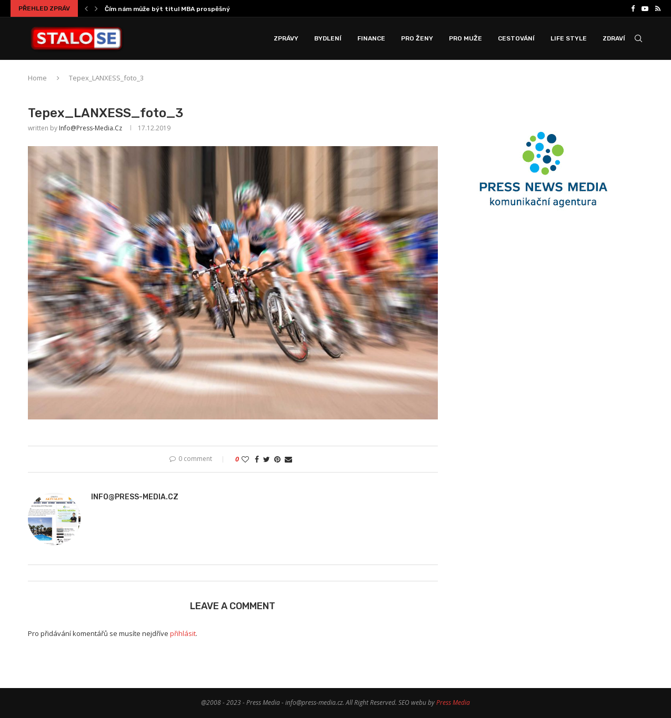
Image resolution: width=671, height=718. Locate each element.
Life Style (568, 38)
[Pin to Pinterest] (277, 459)
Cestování (516, 38)
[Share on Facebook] (257, 459)
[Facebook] (633, 8)
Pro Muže (465, 38)
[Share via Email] (288, 459)
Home (37, 78)
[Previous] (86, 8)
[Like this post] (245, 459)
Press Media (453, 702)
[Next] (96, 8)
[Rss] (657, 8)
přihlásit (183, 633)
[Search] (638, 38)
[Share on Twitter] (266, 459)
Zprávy (286, 38)
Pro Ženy (417, 38)
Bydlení (328, 38)
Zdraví (614, 38)
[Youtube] (645, 8)
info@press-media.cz (90, 128)
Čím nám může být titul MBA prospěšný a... (172, 9)
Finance (371, 38)
